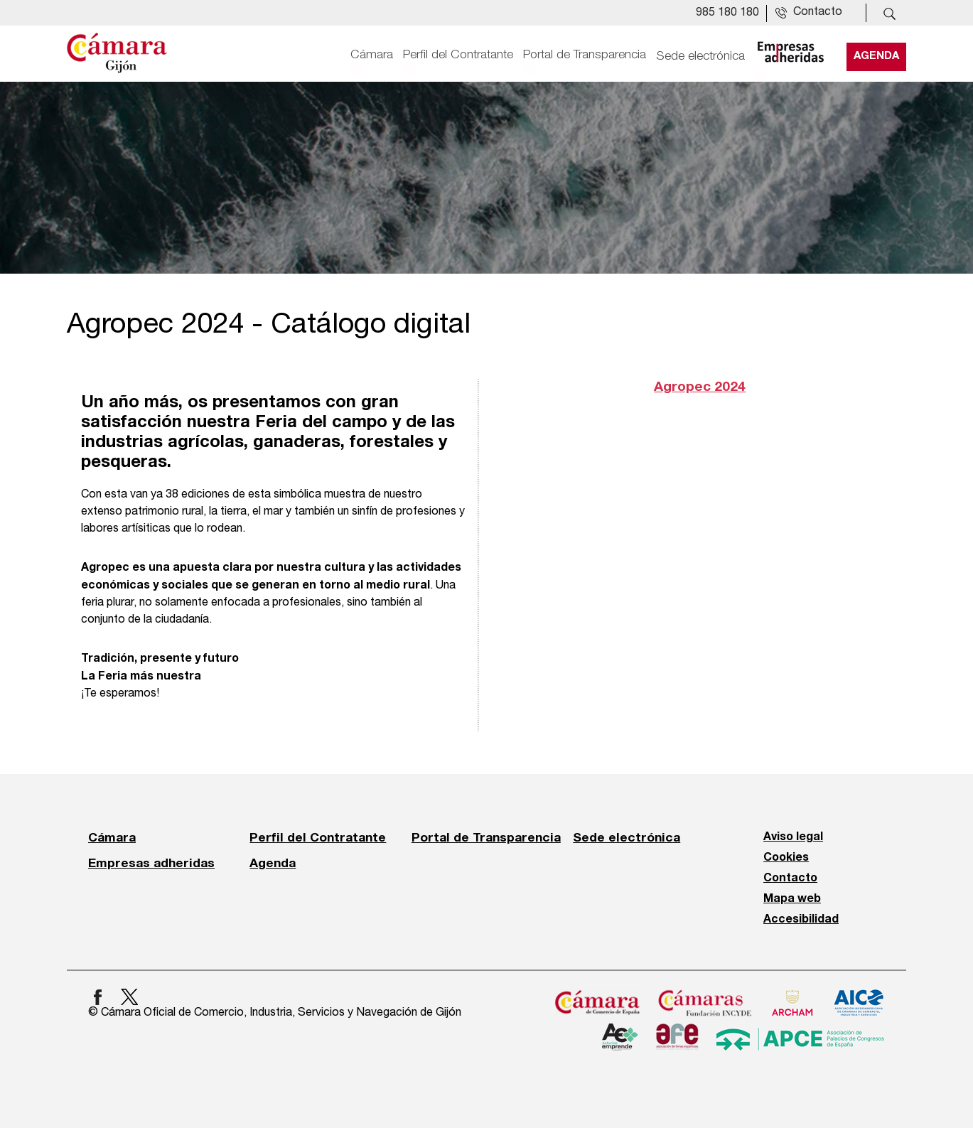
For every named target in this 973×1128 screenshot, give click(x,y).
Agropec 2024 (700, 387)
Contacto (790, 878)
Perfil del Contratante (458, 54)
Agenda (876, 55)
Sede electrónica (700, 54)
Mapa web (792, 899)
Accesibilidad (801, 920)
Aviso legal (793, 837)
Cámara (371, 54)
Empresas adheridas (151, 862)
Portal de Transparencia (584, 54)
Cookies (786, 858)
